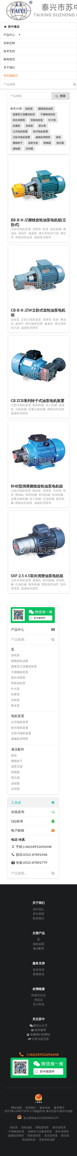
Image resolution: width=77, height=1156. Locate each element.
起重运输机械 (37, 409)
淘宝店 (38, 999)
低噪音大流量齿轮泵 (24, 114)
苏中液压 (11, 26)
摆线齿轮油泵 (45, 108)
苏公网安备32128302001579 (41, 1118)
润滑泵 (36, 229)
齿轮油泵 (26, 1127)
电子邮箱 (33, 830)
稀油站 (19, 494)
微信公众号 (38, 1025)
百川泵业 (38, 1004)
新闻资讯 (9, 59)
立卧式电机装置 (21, 137)
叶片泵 (52, 120)
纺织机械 (44, 494)
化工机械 (51, 405)
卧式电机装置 (40, 131)
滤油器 (16, 148)
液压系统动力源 (49, 233)
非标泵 (29, 125)
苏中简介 (38, 909)
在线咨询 (33, 812)
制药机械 (38, 405)
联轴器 (47, 142)
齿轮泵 (29, 108)
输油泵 (36, 490)
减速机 (32, 233)
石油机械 (48, 498)
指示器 (60, 142)
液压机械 (56, 229)
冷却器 (29, 148)
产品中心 (12, 34)
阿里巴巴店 (38, 995)
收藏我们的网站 (38, 1034)
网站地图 (16, 1107)
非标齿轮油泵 (47, 1139)
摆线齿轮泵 (42, 1127)
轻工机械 (35, 498)
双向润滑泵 (19, 120)
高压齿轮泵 (51, 1135)
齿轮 (58, 137)
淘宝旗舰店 (10, 75)
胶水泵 (42, 125)
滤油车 (22, 233)
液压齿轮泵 (59, 1127)
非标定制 (9, 43)
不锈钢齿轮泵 (47, 114)
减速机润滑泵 (43, 137)
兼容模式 (59, 1107)
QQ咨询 (33, 821)
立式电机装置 (20, 131)
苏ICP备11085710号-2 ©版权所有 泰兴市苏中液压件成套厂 (38, 1112)
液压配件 (38, 948)
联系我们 (38, 918)
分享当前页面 (38, 1039)
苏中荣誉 (38, 913)
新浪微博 (38, 1030)
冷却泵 (57, 490)
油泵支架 (33, 142)
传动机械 (57, 494)
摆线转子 (18, 142)
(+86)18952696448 (38, 1054)
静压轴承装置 (34, 323)
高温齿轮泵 (29, 1139)
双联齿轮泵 (37, 120)
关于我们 (9, 67)
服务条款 (45, 1107)
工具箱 (33, 802)
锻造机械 (34, 584)
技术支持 (9, 51)
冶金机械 (21, 409)
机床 (45, 229)
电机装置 (38, 944)
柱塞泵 (16, 125)
